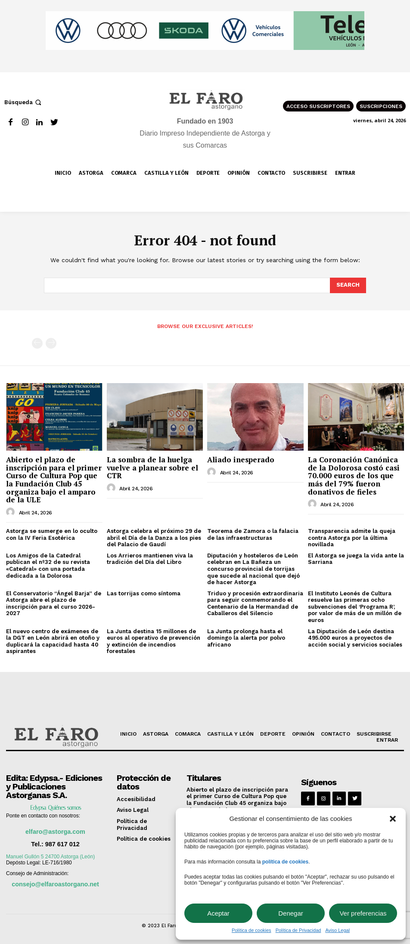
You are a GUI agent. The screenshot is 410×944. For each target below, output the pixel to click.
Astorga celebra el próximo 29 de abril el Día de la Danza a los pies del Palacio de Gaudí (154, 538)
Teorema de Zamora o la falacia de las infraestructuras (252, 534)
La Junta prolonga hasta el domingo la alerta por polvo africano (246, 638)
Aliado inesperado (240, 459)
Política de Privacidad (298, 930)
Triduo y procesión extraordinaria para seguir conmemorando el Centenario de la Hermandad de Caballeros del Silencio (255, 603)
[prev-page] (37, 343)
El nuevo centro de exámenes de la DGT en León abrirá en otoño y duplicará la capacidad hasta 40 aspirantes (52, 641)
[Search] (348, 285)
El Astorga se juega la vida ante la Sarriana (356, 559)
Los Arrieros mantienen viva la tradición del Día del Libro (150, 559)
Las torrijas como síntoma (143, 593)
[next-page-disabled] (51, 343)
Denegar (290, 913)
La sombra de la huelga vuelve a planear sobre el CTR (152, 467)
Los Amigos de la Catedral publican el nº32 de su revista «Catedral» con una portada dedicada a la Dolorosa (48, 565)
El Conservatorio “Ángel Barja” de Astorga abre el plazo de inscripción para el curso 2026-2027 (53, 603)
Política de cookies (251, 930)
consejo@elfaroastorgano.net (55, 884)
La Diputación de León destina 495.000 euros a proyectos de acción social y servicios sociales (355, 638)
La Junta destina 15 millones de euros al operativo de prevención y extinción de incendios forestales (153, 641)
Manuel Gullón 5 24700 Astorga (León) (50, 857)
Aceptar (218, 913)
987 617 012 (62, 844)
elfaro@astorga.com (55, 831)
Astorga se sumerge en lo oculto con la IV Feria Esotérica (51, 534)
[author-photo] (11, 512)
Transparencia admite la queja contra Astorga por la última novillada (351, 538)
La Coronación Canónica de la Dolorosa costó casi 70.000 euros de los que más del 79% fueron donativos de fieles (354, 476)
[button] (392, 818)
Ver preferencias (362, 913)
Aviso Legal (337, 930)
